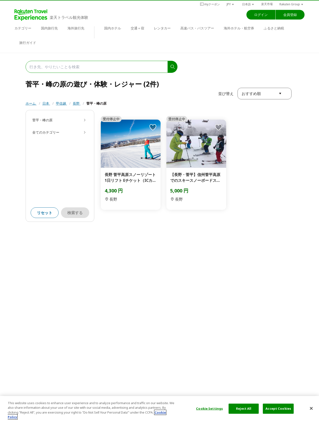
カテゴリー (22, 28)
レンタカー (162, 28)
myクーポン (210, 4)
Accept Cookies (278, 408)
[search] (172, 67)
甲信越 (61, 103)
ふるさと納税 (274, 28)
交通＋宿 (137, 28)
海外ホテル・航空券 (239, 28)
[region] (159, 409)
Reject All (243, 408)
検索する (75, 212)
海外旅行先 (76, 28)
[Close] (311, 408)
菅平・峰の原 (96, 103)
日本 (46, 103)
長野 (77, 103)
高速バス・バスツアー (197, 28)
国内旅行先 (49, 28)
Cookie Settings (209, 408)
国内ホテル (112, 28)
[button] (230, 4)
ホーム (31, 103)
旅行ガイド (27, 42)
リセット (44, 212)
